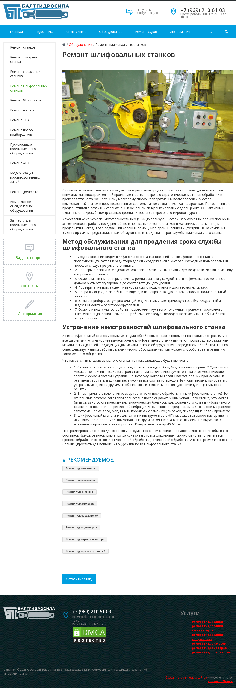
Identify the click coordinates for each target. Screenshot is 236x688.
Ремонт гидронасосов (79, 491)
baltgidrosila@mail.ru (94, 624)
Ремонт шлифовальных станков (28, 88)
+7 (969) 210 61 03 (202, 9)
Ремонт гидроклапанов (80, 480)
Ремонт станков (23, 47)
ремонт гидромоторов (209, 648)
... (211, 31)
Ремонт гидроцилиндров (81, 527)
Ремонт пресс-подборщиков (21, 132)
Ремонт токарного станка (25, 59)
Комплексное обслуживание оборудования (21, 206)
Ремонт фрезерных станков (25, 73)
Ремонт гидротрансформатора (85, 539)
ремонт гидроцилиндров (211, 652)
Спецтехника (76, 31)
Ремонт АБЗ (19, 163)
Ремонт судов (146, 31)
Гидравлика (44, 31)
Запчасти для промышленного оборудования (23, 224)
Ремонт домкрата (24, 192)
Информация (180, 31)
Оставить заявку (79, 579)
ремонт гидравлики (207, 622)
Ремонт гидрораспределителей (85, 551)
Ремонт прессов (23, 110)
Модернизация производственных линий (25, 177)
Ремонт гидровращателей (82, 515)
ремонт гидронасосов (209, 643)
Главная (16, 31)
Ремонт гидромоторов (80, 503)
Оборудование (110, 31)
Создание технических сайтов (186, 677)
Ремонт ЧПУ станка (25, 100)
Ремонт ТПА (20, 120)
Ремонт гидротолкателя (81, 468)
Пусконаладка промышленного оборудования (23, 148)
